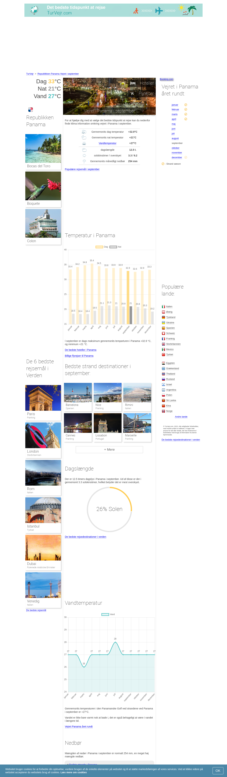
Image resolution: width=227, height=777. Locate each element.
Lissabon (101, 435)
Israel (169, 384)
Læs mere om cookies (74, 772)
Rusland (170, 379)
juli (173, 133)
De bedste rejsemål (36, 610)
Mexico (170, 349)
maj (174, 124)
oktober (175, 148)
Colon (31, 241)
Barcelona (72, 405)
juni (173, 128)
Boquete (33, 203)
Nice (98, 405)
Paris (31, 414)
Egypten (170, 363)
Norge (169, 411)
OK (218, 771)
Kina (168, 405)
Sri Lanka (171, 400)
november (177, 152)
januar (175, 104)
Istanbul (33, 526)
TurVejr (29, 73)
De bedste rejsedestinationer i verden (85, 536)
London (33, 451)
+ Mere (109, 449)
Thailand (170, 373)
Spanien (170, 328)
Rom (31, 489)
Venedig (33, 601)
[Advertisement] (113, 45)
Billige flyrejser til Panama (79, 355)
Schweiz (170, 333)
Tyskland (170, 317)
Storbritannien (34, 455)
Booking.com (166, 79)
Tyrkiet (30, 530)
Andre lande (181, 416)
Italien (30, 492)
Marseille (130, 435)
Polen (169, 395)
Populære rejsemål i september (82, 169)
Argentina (171, 389)
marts (175, 114)
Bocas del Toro (38, 166)
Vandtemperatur (107, 143)
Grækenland (172, 368)
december (177, 157)
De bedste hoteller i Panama (80, 349)
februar (175, 109)
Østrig (169, 311)
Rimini (129, 405)
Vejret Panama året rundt (79, 726)
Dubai (31, 564)
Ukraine (170, 322)
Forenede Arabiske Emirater (41, 567)
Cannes (70, 435)
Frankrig (31, 417)
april (174, 119)
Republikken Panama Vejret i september (58, 73)
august (175, 138)
